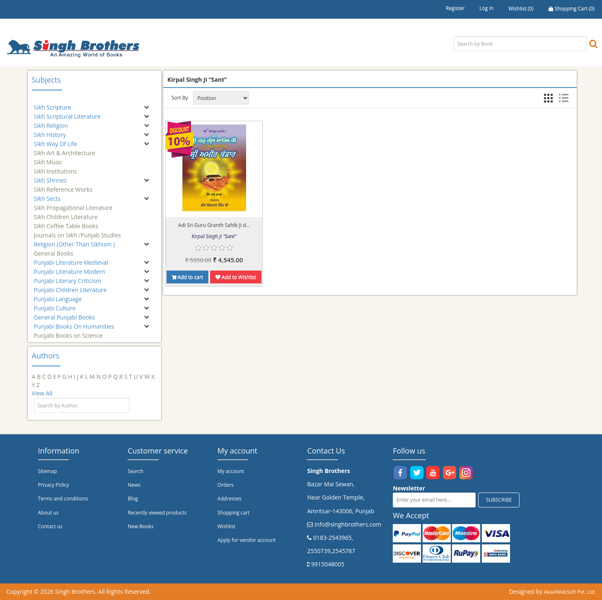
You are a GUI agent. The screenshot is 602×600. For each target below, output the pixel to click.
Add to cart (187, 276)
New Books (140, 526)
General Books (53, 249)
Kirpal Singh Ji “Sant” (214, 236)
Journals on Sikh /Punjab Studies (77, 231)
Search (135, 471)
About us (48, 512)
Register (455, 8)
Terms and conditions (63, 498)
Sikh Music (48, 158)
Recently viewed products (157, 512)
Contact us (50, 526)
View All (42, 393)
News (134, 484)
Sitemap (47, 471)
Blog (133, 498)
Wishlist (226, 526)
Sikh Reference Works (63, 185)
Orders (226, 484)
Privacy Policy (53, 484)
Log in (486, 8)
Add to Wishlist (235, 276)
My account (231, 471)
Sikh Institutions (55, 167)
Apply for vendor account (247, 540)
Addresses (230, 498)
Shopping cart (233, 512)
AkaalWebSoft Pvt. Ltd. (570, 591)
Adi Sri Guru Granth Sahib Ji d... (214, 225)
